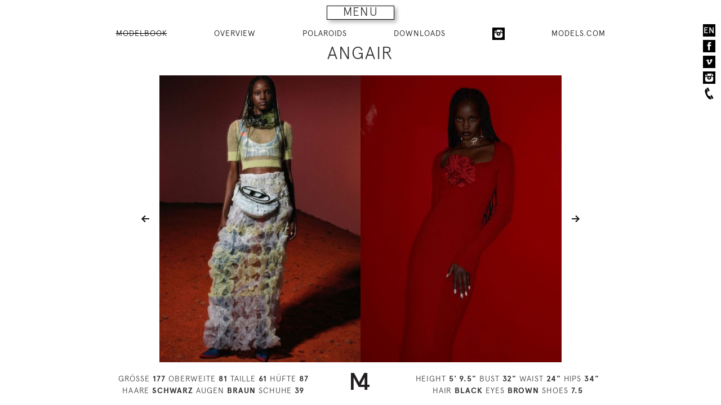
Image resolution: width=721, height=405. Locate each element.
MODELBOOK (141, 33)
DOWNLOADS (420, 33)
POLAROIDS (324, 33)
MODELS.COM (578, 33)
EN (709, 30)
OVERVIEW (235, 33)
